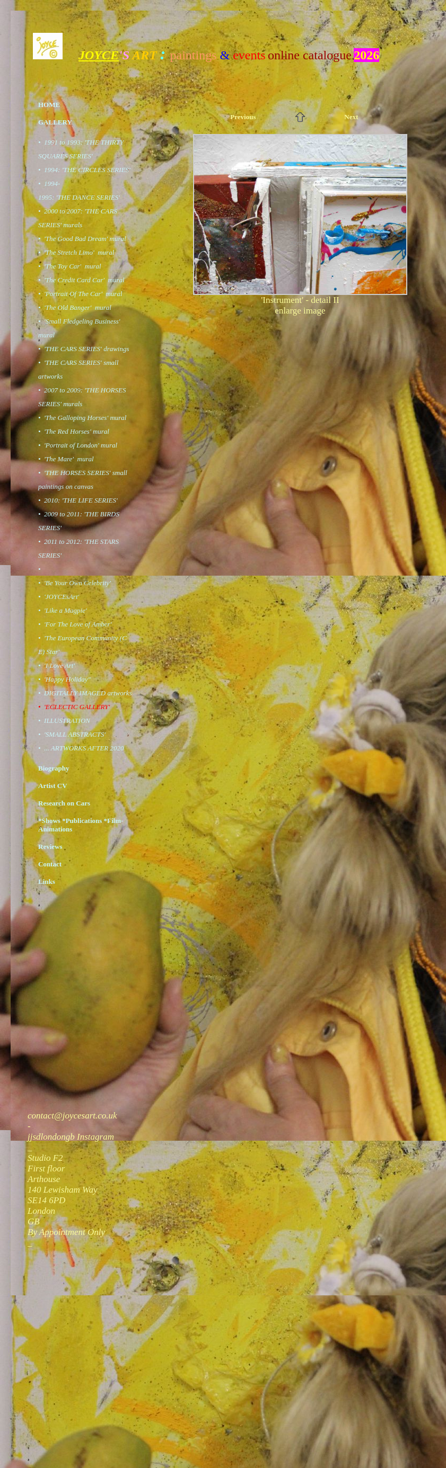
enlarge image (300, 311)
